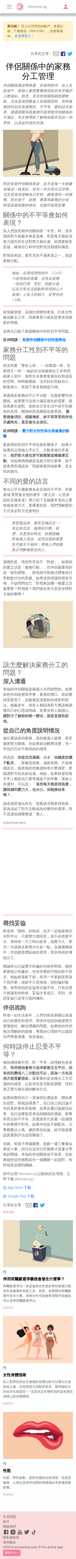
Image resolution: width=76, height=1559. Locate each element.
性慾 (7, 1470)
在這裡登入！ (24, 36)
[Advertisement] (38, 871)
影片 (6, 1522)
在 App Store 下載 (17, 1188)
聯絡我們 (9, 1526)
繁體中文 (10, 1552)
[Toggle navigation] (9, 7)
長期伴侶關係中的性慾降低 (44, 340)
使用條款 (9, 1542)
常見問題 (9, 1517)
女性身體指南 (14, 1375)
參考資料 (8, 1212)
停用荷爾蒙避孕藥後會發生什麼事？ (34, 1279)
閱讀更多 (8, 1307)
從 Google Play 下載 (18, 1196)
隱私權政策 (11, 1537)
